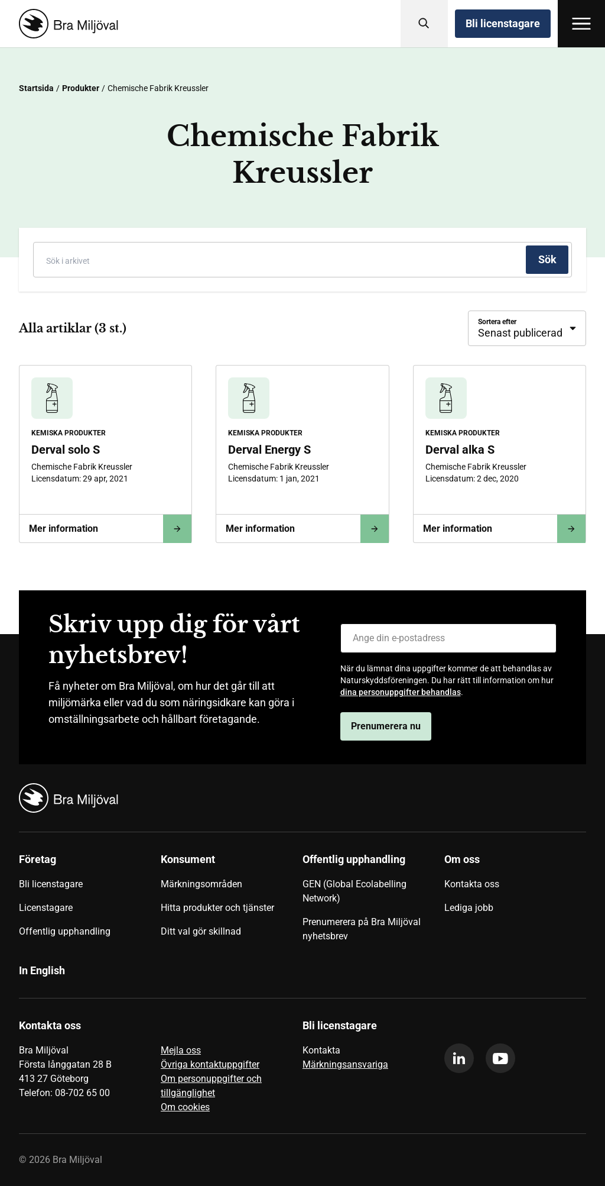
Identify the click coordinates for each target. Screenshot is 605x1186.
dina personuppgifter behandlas (400, 692)
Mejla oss (181, 1050)
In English (42, 970)
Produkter (80, 88)
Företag (37, 859)
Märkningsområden (201, 884)
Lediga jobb (468, 907)
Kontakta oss (471, 884)
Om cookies (185, 1107)
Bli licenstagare (503, 23)
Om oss (462, 859)
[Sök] (424, 23)
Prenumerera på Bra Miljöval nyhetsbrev (361, 929)
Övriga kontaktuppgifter (210, 1064)
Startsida (36, 88)
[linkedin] (459, 1058)
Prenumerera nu (386, 726)
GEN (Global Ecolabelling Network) (354, 891)
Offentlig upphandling (64, 931)
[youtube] (500, 1058)
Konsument (188, 859)
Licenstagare (46, 907)
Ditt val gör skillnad (201, 931)
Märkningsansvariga (345, 1064)
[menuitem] (90, 902)
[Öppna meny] (581, 23)
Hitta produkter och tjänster (217, 907)
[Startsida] (66, 23)
